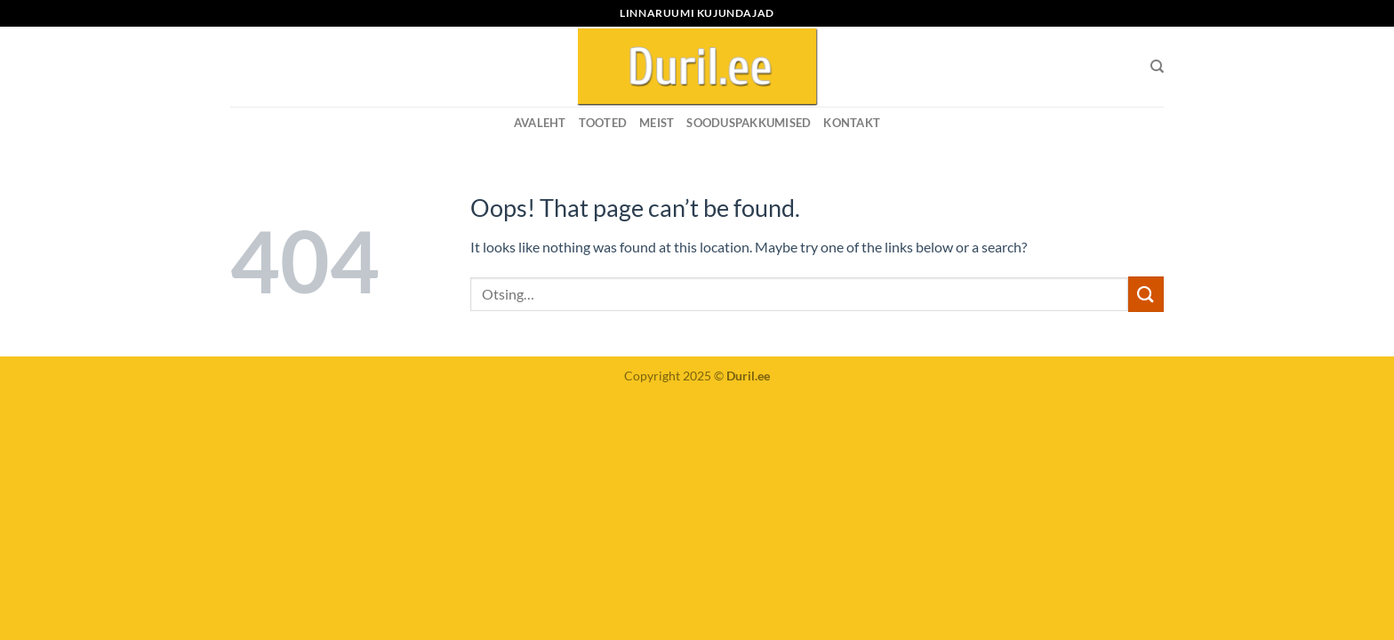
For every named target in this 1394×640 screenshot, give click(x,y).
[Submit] (1146, 293)
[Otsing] (1157, 67)
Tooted (603, 123)
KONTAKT (851, 123)
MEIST (656, 123)
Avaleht (540, 123)
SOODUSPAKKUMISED (748, 123)
